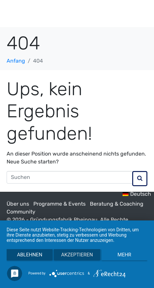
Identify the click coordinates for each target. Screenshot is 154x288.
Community (21, 212)
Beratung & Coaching (116, 204)
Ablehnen (29, 255)
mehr (125, 255)
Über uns (18, 204)
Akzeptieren (77, 255)
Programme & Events (59, 204)
